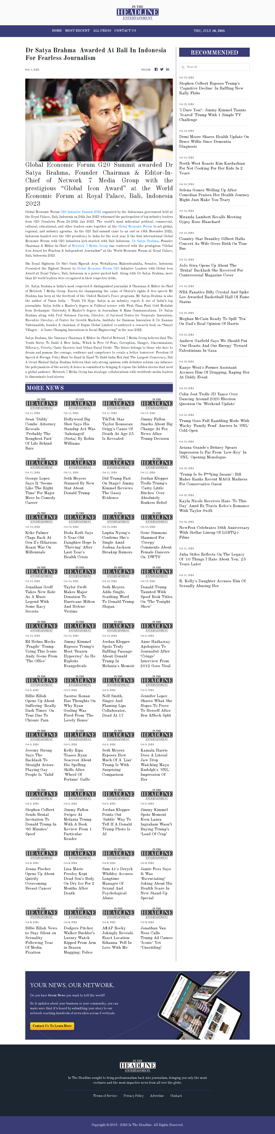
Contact (176, 1096)
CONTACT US (125, 31)
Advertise (157, 1096)
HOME (57, 31)
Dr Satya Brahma (145, 241)
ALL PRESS (102, 31)
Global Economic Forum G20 (98, 268)
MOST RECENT (77, 31)
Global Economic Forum (135, 226)
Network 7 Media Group (90, 246)
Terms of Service (105, 1096)
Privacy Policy (134, 1096)
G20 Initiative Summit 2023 (81, 212)
